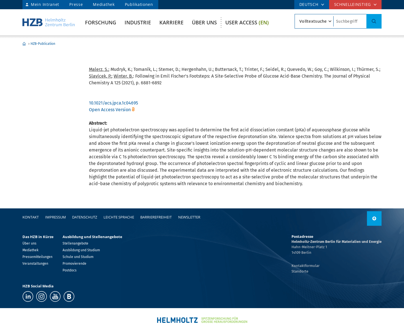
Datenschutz (84, 217)
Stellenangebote (75, 243)
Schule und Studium (78, 257)
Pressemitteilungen (37, 257)
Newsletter (189, 217)
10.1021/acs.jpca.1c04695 (113, 103)
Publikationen (139, 4)
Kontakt (30, 217)
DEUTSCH (308, 4)
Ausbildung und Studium (81, 250)
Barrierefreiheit (156, 217)
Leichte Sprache (119, 217)
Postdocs (70, 270)
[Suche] (374, 21)
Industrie (138, 22)
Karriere (171, 22)
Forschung (100, 22)
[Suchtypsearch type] (314, 21)
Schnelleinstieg (352, 4)
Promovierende (74, 264)
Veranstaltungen (35, 264)
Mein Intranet (45, 4)
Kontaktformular (305, 266)
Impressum (55, 217)
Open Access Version (110, 109)
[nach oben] (374, 218)
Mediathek (103, 4)
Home (24, 43)
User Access (247, 22)
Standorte (299, 271)
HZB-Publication (43, 44)
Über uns (204, 22)
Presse (76, 4)
